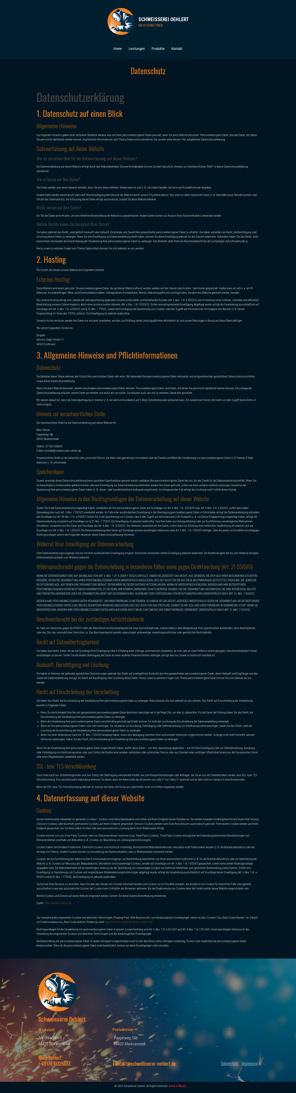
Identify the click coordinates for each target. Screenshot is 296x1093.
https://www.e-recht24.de (58, 903)
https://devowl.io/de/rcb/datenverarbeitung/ (129, 922)
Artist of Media (177, 1086)
